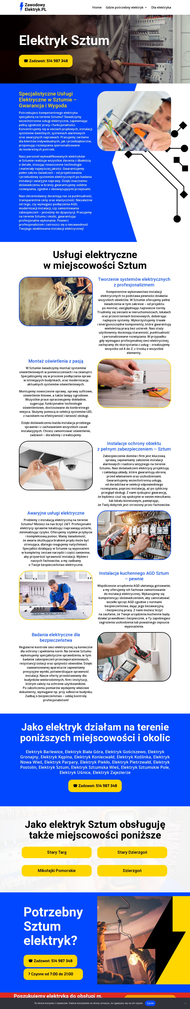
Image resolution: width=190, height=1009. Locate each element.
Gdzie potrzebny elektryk (124, 7)
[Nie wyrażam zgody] (185, 1003)
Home (97, 7)
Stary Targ (56, 852)
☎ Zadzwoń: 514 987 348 (46, 60)
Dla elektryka (161, 7)
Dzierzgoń (132, 871)
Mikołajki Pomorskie (57, 871)
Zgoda (150, 1003)
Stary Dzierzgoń (132, 852)
